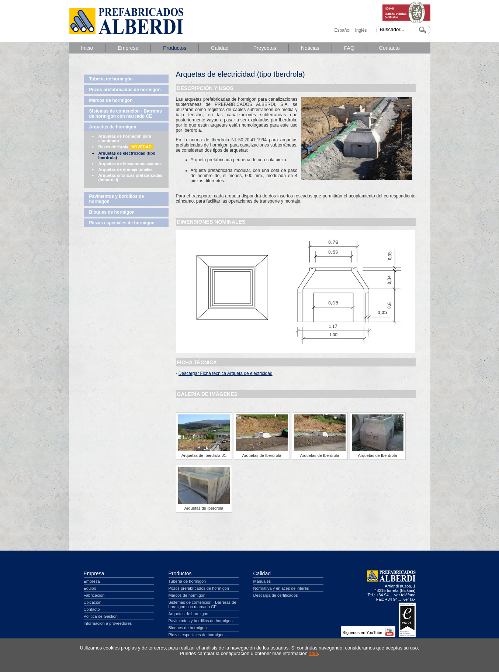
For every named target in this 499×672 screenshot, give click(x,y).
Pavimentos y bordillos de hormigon (116, 199)
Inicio (87, 48)
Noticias (310, 48)
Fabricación (94, 595)
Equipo (90, 588)
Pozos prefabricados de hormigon (125, 89)
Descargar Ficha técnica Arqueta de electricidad (226, 373)
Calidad (219, 48)
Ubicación (92, 602)
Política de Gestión (101, 616)
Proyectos (264, 48)
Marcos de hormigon (111, 100)
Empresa (128, 48)
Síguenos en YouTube (368, 632)
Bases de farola (125, 146)
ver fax (409, 599)
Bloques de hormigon (112, 212)
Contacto (389, 48)
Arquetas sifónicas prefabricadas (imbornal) (130, 177)
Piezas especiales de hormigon (122, 222)
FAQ (349, 48)
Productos (174, 48)
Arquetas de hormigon (112, 127)
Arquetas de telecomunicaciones (130, 163)
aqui (313, 653)
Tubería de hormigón (111, 79)
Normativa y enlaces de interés (281, 588)
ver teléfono (404, 595)
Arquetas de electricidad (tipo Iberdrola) (127, 155)
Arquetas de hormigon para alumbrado (125, 138)
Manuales (262, 581)
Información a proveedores (108, 623)
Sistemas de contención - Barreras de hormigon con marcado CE (125, 113)
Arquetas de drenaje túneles (125, 169)
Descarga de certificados (275, 595)
